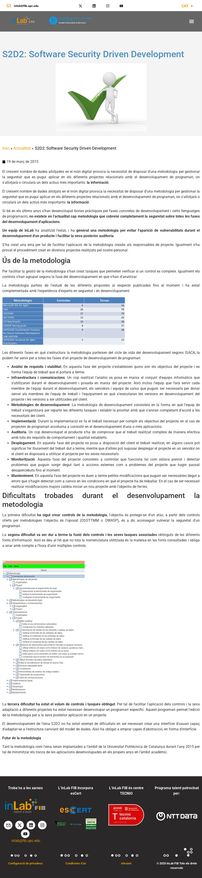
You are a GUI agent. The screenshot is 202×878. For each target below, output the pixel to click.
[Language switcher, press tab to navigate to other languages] (187, 6)
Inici (6, 148)
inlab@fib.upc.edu (25, 840)
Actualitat (22, 148)
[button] (191, 21)
